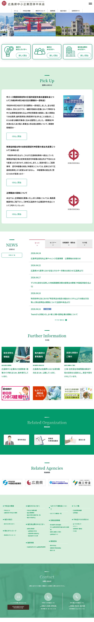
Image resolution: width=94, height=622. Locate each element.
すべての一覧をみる (59, 320)
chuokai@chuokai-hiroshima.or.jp (18, 615)
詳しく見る (23, 55)
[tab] (37, 243)
